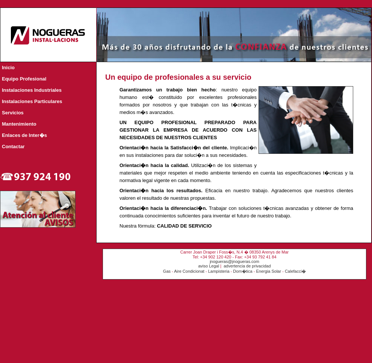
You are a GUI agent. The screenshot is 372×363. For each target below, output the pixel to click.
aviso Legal (208, 266)
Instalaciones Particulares (32, 101)
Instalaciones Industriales (32, 90)
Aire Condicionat (189, 271)
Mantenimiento (19, 124)
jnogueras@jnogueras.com (234, 261)
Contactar (13, 146)
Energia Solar (268, 271)
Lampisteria (219, 271)
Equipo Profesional (24, 79)
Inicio (8, 67)
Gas (167, 271)
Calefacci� (295, 271)
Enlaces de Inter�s (24, 135)
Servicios (13, 112)
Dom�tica (242, 271)
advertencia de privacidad (247, 266)
